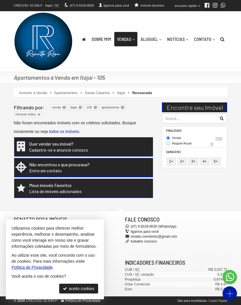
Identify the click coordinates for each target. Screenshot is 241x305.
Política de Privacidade (82, 301)
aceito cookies (78, 288)
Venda (197, 138)
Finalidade (174, 130)
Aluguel (151, 39)
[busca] (222, 39)
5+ (216, 161)
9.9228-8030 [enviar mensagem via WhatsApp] (82, 5)
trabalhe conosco (144, 241)
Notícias (177, 39)
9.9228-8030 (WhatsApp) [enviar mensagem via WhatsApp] (154, 226)
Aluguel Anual (193, 144)
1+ (171, 161)
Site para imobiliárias (192, 300)
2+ (182, 161)
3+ (193, 161)
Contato (204, 39)
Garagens (173, 152)
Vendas (126, 39)
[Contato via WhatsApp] (230, 277)
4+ (205, 161)
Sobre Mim (101, 39)
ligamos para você (145, 232)
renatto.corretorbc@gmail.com (154, 237)
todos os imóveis (64, 131)
